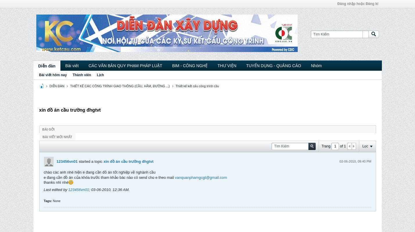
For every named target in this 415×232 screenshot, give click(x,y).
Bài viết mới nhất (57, 137)
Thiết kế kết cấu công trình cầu (197, 86)
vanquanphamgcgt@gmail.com (201, 177)
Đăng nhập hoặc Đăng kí (357, 4)
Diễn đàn (46, 66)
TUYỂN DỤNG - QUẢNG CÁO (273, 65)
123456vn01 (67, 161)
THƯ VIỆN (227, 65)
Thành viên (82, 75)
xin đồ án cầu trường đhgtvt (128, 161)
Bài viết (72, 65)
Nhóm (316, 65)
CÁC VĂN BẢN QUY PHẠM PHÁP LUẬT (125, 65)
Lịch (100, 75)
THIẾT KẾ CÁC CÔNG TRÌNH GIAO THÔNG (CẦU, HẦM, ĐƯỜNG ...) (120, 86)
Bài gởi (48, 129)
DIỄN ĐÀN (57, 86)
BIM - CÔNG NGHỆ (190, 65)
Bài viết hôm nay (53, 75)
